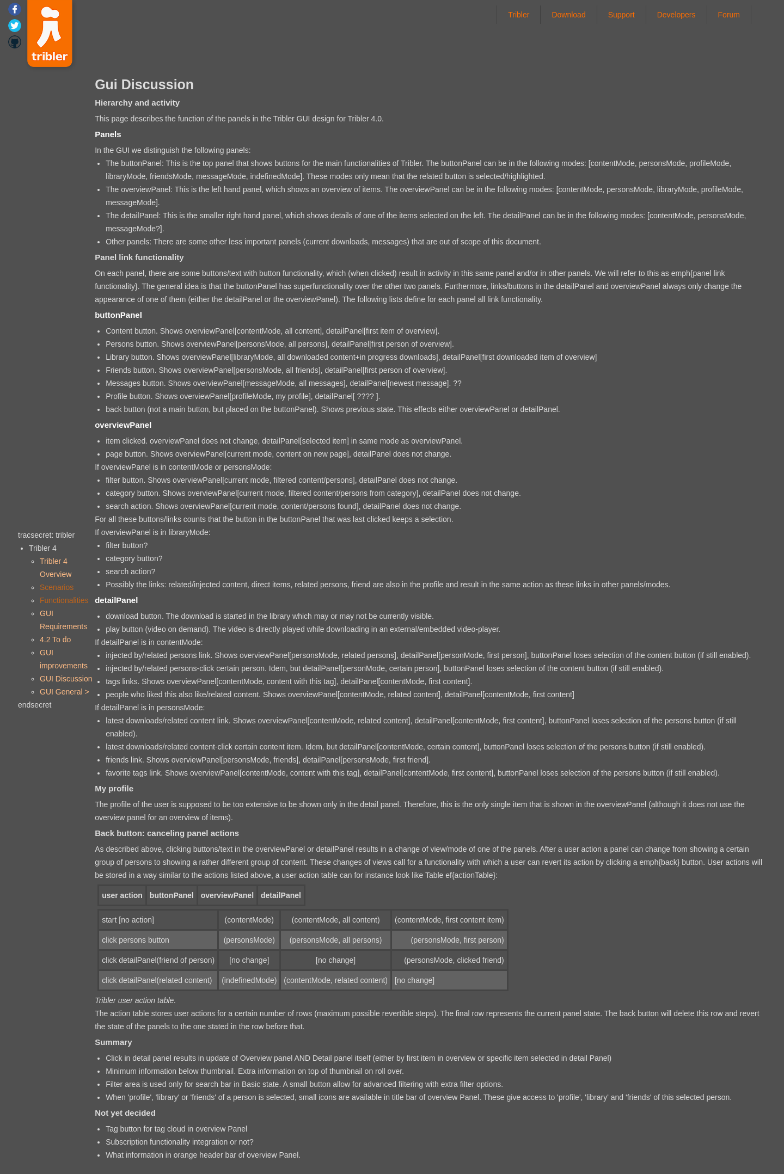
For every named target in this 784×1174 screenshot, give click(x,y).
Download (568, 14)
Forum (729, 14)
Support (621, 14)
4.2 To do (55, 639)
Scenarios (57, 587)
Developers (676, 14)
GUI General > (64, 691)
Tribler (518, 14)
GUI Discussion (66, 678)
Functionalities (64, 600)
